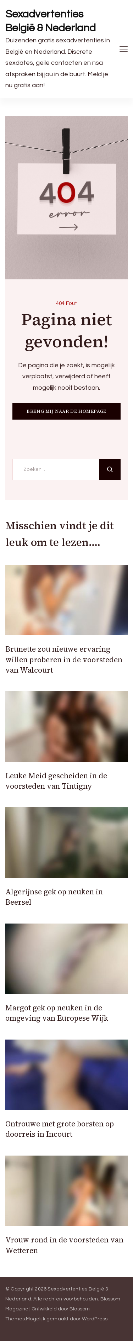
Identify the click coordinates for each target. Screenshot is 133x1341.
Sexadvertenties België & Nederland (50, 21)
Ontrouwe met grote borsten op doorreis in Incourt (59, 1129)
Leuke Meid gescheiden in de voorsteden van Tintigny (56, 781)
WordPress (95, 1318)
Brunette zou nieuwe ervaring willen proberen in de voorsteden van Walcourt (63, 659)
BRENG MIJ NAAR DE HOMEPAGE (66, 411)
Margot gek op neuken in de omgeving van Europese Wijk (56, 1013)
